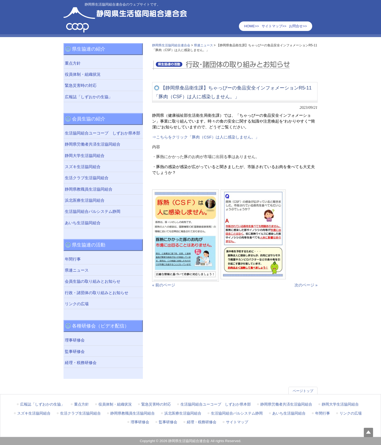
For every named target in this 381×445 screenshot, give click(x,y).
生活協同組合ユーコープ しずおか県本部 (102, 133)
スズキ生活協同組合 (83, 167)
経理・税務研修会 (81, 363)
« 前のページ (163, 285)
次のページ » (306, 285)
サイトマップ (237, 422)
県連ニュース (77, 270)
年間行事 (73, 259)
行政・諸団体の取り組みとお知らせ (96, 293)
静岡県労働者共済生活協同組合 (92, 144)
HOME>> (251, 26)
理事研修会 (75, 340)
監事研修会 (75, 351)
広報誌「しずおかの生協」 (88, 97)
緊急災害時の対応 (81, 85)
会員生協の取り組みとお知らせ (92, 281)
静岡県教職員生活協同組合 (88, 189)
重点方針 (73, 63)
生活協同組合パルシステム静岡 (92, 211)
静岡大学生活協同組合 (85, 156)
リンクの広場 (77, 304)
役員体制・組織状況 (83, 74)
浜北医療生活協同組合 (85, 200)
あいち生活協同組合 (83, 223)
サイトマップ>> (274, 26)
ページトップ (303, 391)
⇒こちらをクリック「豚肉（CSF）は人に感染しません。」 (205, 137)
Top (368, 432)
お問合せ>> (298, 26)
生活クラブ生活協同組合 (86, 178)
